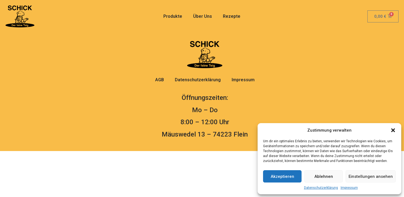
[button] (393, 130)
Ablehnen (323, 176)
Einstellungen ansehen (371, 176)
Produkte (172, 16)
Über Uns (202, 16)
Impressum (349, 188)
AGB (159, 79)
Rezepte (231, 16)
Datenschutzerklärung (321, 188)
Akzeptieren (282, 176)
